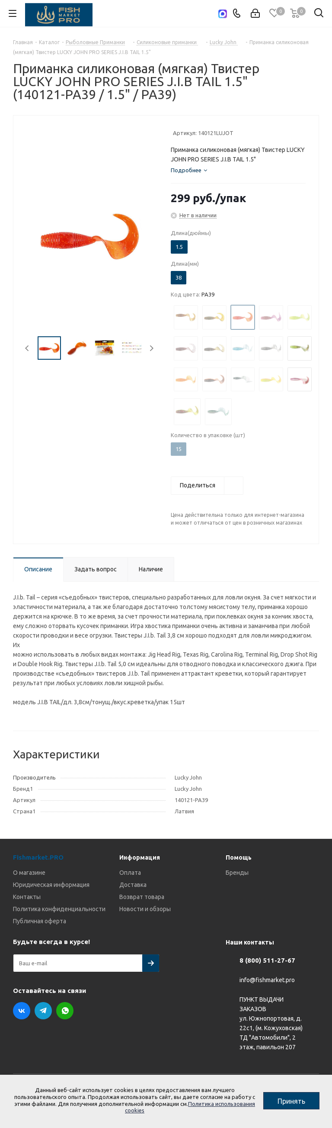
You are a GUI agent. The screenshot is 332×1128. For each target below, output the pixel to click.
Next (151, 348)
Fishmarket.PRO (38, 857)
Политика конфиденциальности (59, 909)
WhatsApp (64, 1010)
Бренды (237, 872)
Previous (27, 348)
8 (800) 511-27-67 (267, 960)
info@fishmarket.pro (267, 980)
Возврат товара (141, 896)
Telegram (43, 1010)
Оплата (130, 872)
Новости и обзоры (145, 909)
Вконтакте (21, 1010)
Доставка (133, 884)
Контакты (27, 896)
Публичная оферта (39, 921)
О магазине (29, 872)
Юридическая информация (51, 884)
